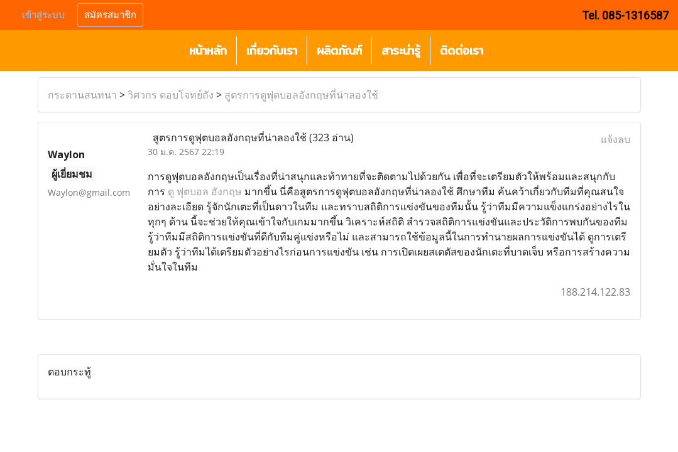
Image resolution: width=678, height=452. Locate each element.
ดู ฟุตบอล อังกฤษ (205, 191)
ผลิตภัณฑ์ (339, 50)
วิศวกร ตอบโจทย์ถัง (171, 95)
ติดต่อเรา (461, 50)
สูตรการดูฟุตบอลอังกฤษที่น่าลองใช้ (301, 95)
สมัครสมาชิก (110, 15)
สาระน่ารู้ (400, 50)
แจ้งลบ (615, 139)
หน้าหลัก (208, 50)
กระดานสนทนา (82, 95)
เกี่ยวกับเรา (271, 50)
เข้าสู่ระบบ (43, 15)
